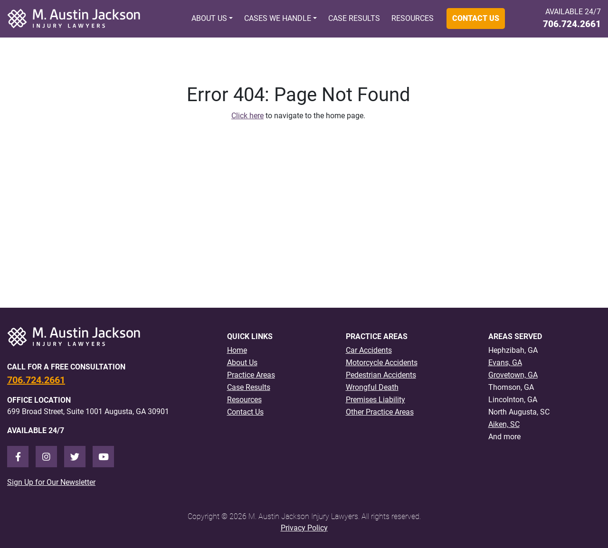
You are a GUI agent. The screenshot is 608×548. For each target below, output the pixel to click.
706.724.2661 (572, 24)
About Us (209, 18)
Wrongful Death (372, 387)
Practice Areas (251, 374)
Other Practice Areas (380, 411)
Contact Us (475, 18)
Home (237, 350)
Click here (247, 115)
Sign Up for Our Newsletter (51, 482)
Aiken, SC (504, 424)
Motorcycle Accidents (382, 362)
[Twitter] (75, 456)
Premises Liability (375, 399)
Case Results (354, 18)
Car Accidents (369, 350)
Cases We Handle (277, 18)
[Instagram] (46, 456)
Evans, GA (505, 362)
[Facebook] (17, 456)
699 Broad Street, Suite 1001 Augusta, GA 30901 (88, 411)
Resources (412, 18)
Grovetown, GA (513, 374)
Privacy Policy (304, 527)
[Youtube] (103, 456)
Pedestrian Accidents (381, 374)
